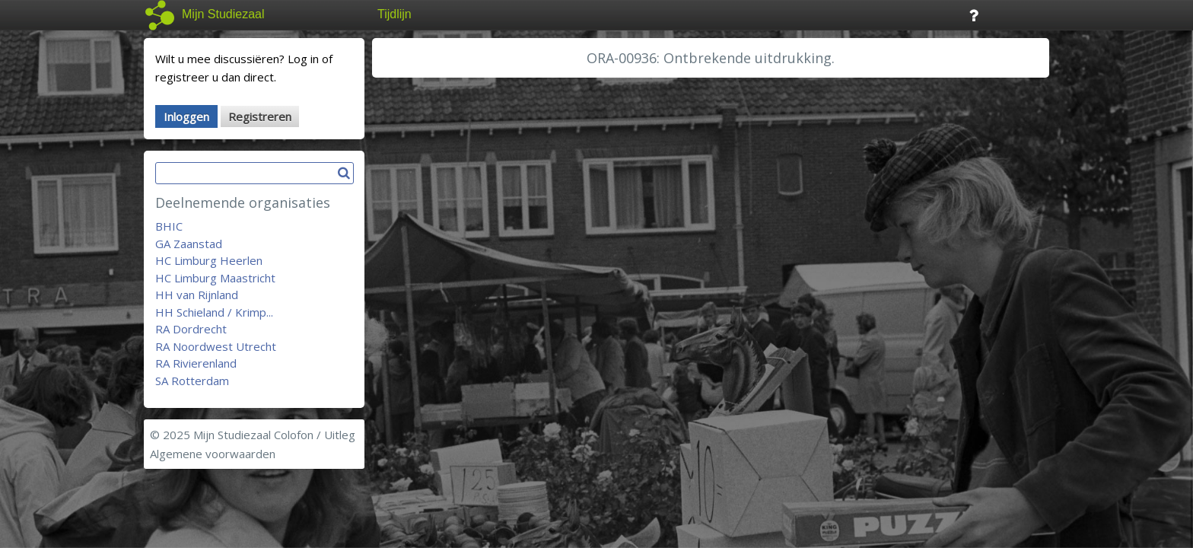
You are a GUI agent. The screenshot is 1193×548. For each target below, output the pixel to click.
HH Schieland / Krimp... (214, 312)
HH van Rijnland (196, 294)
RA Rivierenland (196, 363)
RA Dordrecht (191, 328)
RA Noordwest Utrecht (215, 346)
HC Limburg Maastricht (215, 277)
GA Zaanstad (188, 243)
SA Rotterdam (192, 380)
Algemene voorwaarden (212, 453)
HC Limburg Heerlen (208, 260)
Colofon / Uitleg (314, 434)
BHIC (169, 226)
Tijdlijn (394, 14)
